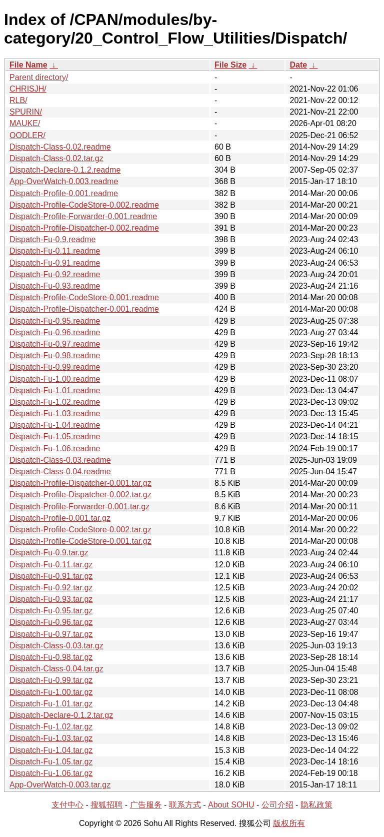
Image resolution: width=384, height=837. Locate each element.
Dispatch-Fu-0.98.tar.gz (51, 657)
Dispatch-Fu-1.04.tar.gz (51, 750)
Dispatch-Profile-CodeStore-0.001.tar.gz (81, 541)
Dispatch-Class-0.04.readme (60, 471)
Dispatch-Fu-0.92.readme (55, 274)
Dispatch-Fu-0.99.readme (55, 367)
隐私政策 (316, 804)
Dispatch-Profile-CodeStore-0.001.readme (84, 297)
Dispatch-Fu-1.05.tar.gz (51, 761)
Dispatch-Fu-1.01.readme (55, 390)
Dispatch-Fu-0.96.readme (55, 332)
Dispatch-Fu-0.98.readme (55, 355)
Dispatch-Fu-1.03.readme (55, 413)
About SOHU (231, 804)
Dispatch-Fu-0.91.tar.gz (51, 576)
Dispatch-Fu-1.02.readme (55, 402)
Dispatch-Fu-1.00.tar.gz (51, 692)
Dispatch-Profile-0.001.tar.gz (60, 518)
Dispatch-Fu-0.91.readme (55, 263)
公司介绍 (278, 804)
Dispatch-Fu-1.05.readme (55, 436)
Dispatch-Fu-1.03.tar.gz (51, 738)
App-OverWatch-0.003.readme (64, 181)
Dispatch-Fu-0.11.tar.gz (51, 564)
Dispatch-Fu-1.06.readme (55, 448)
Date (298, 65)
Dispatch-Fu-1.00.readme (55, 379)
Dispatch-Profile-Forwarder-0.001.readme (83, 216)
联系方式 (185, 804)
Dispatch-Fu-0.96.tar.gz (51, 622)
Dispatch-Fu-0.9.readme (53, 239)
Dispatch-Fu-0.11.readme (55, 251)
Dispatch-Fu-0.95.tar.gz (51, 610)
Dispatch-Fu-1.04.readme (55, 425)
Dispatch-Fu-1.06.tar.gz (51, 773)
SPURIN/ (26, 112)
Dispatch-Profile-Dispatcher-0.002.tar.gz (81, 494)
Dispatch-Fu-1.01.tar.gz (51, 703)
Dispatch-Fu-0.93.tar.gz (51, 599)
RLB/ (19, 100)
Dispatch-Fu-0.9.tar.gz (49, 552)
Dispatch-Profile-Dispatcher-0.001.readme (84, 309)
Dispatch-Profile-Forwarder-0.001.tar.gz (80, 506)
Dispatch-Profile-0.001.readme (64, 193)
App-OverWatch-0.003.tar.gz (60, 784)
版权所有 (289, 823)
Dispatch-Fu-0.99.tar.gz (51, 680)
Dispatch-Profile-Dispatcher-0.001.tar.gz (81, 483)
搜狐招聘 (106, 804)
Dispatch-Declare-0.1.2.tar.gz (61, 715)
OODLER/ (28, 135)
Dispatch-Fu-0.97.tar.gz (51, 634)
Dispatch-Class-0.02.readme (60, 147)
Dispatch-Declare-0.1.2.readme (65, 170)
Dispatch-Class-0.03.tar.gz (57, 645)
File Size (230, 65)
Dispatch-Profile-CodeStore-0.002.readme (84, 205)
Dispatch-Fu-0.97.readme (55, 344)
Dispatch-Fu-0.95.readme (55, 321)
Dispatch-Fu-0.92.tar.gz (51, 587)
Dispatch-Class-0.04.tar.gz (57, 668)
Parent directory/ (39, 77)
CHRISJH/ (28, 89)
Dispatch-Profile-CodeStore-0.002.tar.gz (81, 529)
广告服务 (146, 804)
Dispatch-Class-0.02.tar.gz (57, 158)
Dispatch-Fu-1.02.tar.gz (51, 726)
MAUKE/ (25, 123)
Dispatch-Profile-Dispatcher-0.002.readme (84, 228)
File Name (29, 65)
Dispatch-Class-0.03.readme (60, 460)
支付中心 (68, 804)
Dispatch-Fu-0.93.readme (55, 286)
